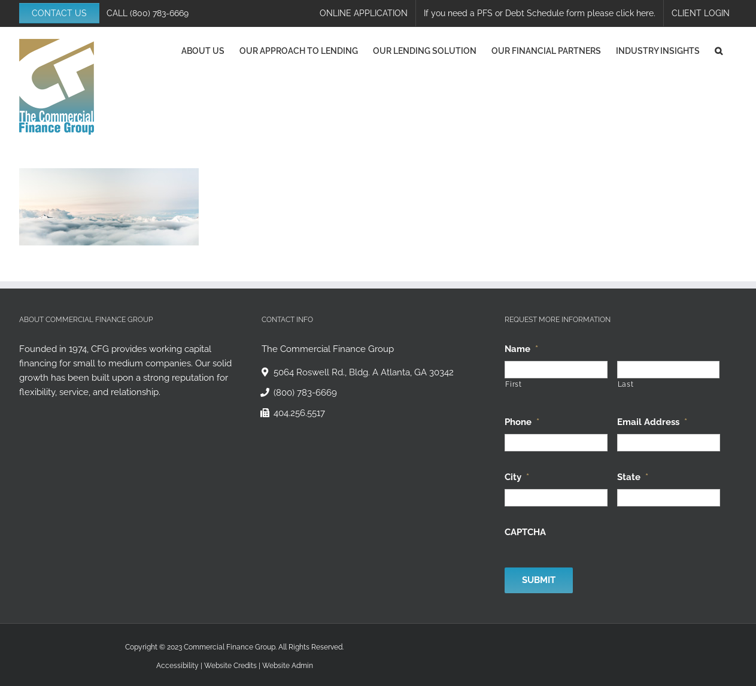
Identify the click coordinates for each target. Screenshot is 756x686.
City (517, 477)
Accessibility (177, 665)
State (632, 477)
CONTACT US (59, 13)
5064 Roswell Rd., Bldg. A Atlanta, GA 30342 (364, 372)
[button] (718, 51)
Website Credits (230, 665)
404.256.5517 (299, 413)
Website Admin (287, 665)
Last (626, 384)
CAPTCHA (525, 532)
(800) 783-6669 (159, 13)
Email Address (652, 422)
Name (521, 349)
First (513, 384)
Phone (522, 422)
